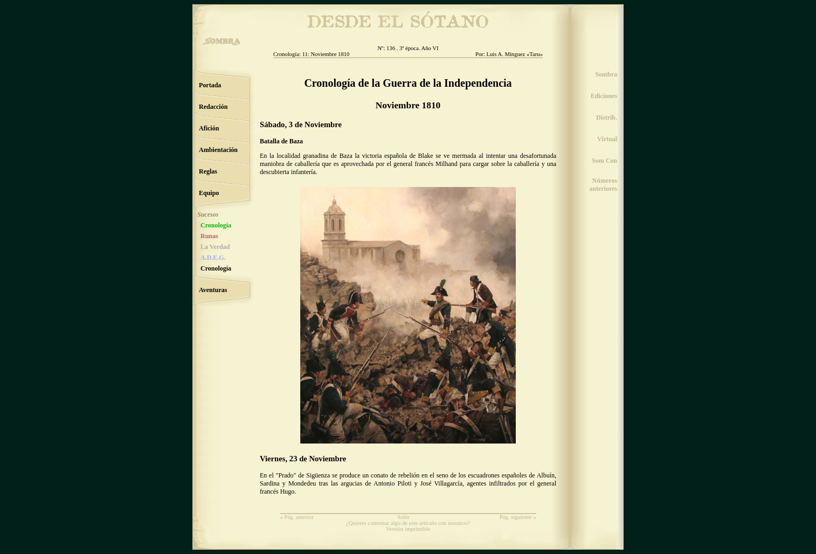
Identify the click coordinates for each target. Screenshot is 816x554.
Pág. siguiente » (518, 517)
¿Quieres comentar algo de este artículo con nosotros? (408, 523)
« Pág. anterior (297, 517)
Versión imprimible (408, 529)
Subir (403, 517)
